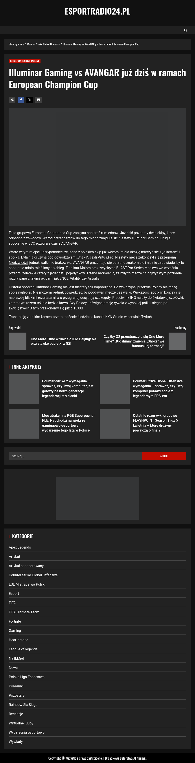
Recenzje (16, 714)
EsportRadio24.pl (98, 11)
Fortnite (15, 621)
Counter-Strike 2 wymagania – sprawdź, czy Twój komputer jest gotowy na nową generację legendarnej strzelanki (24, 389)
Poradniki (16, 686)
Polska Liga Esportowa (26, 677)
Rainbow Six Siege (23, 705)
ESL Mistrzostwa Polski (27, 584)
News (13, 668)
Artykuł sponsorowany (26, 566)
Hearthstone (18, 640)
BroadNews (112, 758)
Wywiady (16, 742)
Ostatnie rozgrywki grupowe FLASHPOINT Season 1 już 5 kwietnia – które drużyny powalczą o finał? (115, 424)
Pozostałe (16, 695)
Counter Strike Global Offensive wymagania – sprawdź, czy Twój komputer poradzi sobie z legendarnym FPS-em (115, 389)
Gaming (15, 631)
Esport (14, 594)
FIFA (12, 603)
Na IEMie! (16, 658)
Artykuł (14, 557)
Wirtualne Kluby (21, 723)
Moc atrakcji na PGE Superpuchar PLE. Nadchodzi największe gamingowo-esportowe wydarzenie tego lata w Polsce (24, 424)
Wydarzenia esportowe (26, 732)
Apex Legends (20, 547)
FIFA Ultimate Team (24, 612)
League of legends (23, 649)
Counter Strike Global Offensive (24, 60)
